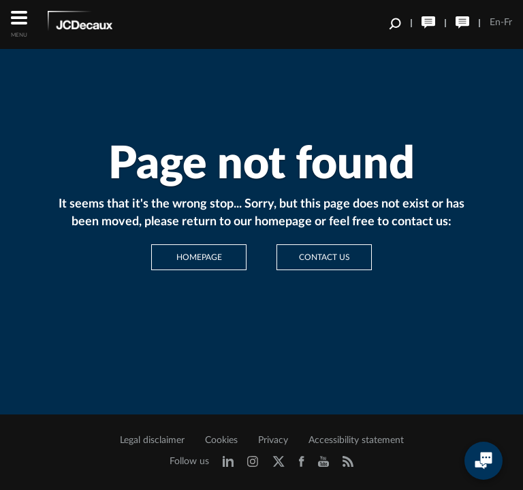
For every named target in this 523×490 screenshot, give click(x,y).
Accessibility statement (356, 440)
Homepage (199, 257)
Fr (508, 22)
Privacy (273, 440)
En (495, 22)
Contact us (324, 257)
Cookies (221, 440)
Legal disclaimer (152, 440)
